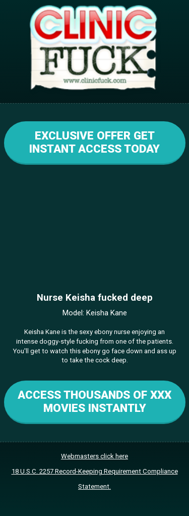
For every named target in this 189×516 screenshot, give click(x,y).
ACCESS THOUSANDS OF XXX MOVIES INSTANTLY (94, 401)
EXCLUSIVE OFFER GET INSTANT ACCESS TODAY (94, 142)
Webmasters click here (94, 456)
